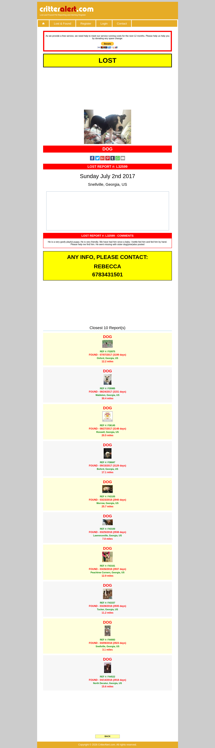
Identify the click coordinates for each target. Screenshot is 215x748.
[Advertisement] (143, 9)
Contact (122, 23)
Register (85, 23)
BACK (107, 736)
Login (104, 23)
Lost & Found (62, 23)
